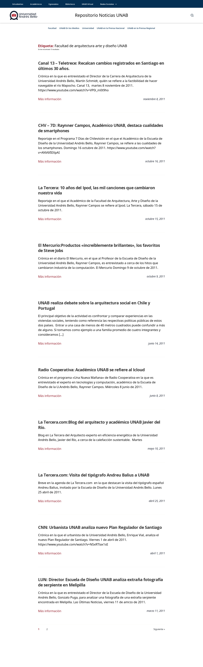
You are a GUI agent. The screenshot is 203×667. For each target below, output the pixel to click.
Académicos (36, 4)
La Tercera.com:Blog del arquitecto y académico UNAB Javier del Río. (99, 415)
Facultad (52, 28)
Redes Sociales (108, 4)
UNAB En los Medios (69, 28)
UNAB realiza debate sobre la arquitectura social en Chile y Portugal (99, 301)
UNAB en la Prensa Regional (141, 28)
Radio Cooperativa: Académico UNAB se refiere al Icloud (88, 363)
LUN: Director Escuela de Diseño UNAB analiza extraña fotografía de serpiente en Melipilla (99, 569)
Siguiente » (159, 616)
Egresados (53, 4)
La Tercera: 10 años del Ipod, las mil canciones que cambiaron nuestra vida (100, 189)
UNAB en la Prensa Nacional (110, 28)
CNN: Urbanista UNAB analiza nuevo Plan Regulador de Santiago (96, 514)
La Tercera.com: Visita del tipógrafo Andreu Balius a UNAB (90, 462)
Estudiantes (17, 4)
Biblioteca (70, 4)
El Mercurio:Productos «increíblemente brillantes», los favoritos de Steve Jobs (98, 246)
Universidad (88, 28)
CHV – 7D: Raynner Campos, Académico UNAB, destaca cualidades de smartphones (99, 127)
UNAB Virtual (87, 4)
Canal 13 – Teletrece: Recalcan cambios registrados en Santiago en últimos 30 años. (97, 65)
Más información (50, 99)
